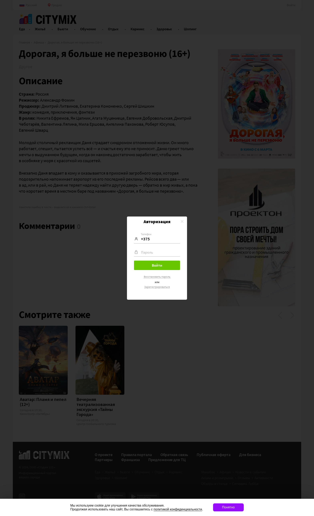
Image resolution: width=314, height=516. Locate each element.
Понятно (228, 507)
